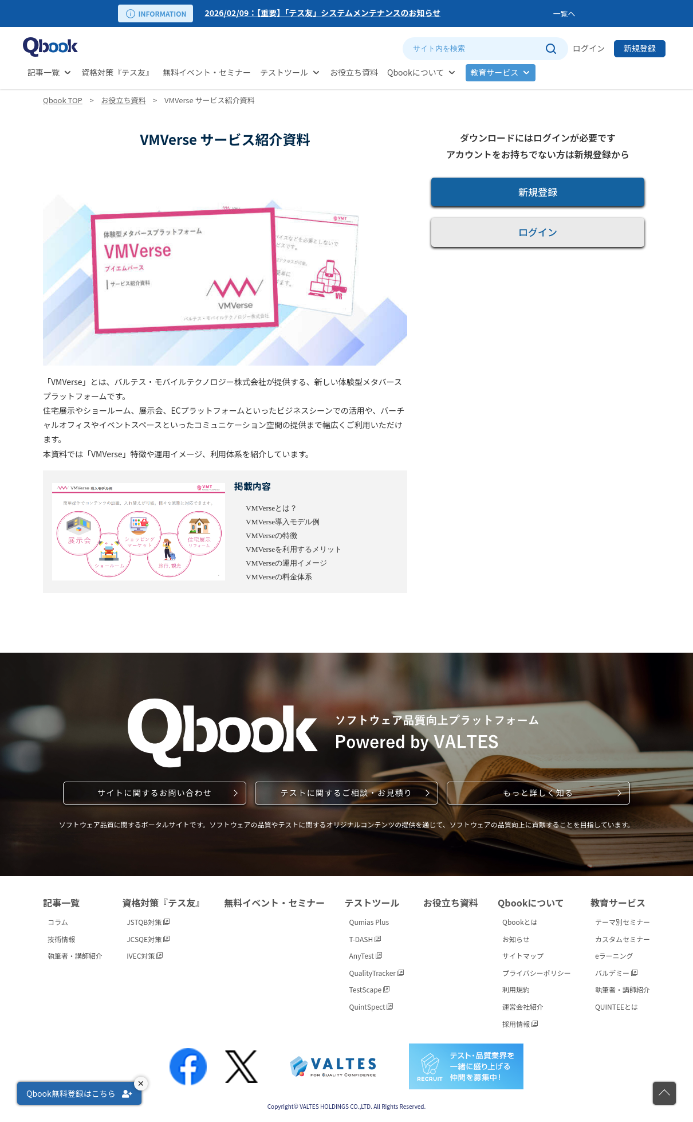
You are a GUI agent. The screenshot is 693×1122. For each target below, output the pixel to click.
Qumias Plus (369, 922)
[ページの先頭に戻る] (664, 1093)
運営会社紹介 (523, 1006)
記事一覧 (43, 72)
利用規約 (516, 989)
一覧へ (564, 13)
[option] (376, 13)
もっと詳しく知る (538, 792)
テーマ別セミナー (622, 922)
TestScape (369, 989)
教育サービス (494, 72)
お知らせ (516, 939)
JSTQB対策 (148, 922)
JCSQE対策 (148, 939)
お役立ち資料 (354, 72)
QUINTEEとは (616, 1006)
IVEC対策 (145, 955)
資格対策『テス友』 (117, 72)
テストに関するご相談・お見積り (346, 792)
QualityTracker (376, 973)
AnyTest (365, 955)
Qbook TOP (62, 100)
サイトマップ (523, 955)
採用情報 (520, 1024)
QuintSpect (371, 1006)
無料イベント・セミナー (207, 72)
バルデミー (616, 973)
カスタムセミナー (622, 939)
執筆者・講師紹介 (75, 955)
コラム (58, 922)
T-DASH (365, 939)
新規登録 (640, 48)
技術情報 (61, 939)
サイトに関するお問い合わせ (154, 792)
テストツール (284, 72)
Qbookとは (520, 922)
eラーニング (614, 955)
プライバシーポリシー (536, 973)
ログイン (589, 48)
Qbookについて (415, 72)
